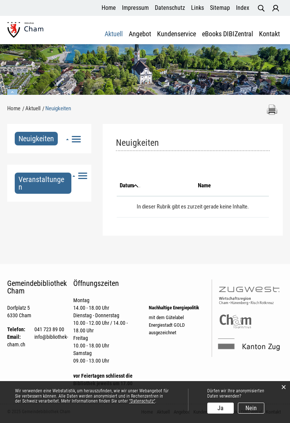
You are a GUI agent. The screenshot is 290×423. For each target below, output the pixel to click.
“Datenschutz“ (142, 401)
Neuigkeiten (38, 138)
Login (275, 8)
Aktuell (114, 34)
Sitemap (220, 7)
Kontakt (269, 34)
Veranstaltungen (41, 183)
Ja (221, 408)
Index (242, 7)
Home (109, 7)
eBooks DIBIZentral (227, 34)
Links (197, 7)
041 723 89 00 (49, 329)
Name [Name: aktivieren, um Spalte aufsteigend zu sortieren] (204, 185)
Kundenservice (176, 34)
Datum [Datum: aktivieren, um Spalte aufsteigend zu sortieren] (127, 185)
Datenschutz (170, 7)
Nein (251, 408)
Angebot (140, 34)
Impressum (135, 7)
